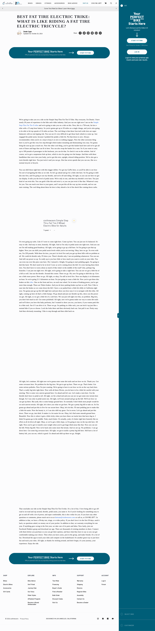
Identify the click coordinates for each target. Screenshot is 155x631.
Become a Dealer (82, 602)
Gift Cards (6, 592)
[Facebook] (107, 619)
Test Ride (55, 581)
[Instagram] (98, 619)
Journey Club (32, 588)
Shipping (80, 584)
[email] (100, 33)
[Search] (111, 3)
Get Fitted (31, 584)
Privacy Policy (24, 619)
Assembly (80, 595)
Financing (55, 584)
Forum (104, 584)
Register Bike (81, 592)
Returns (79, 588)
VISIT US (85, 3)
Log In (104, 581)
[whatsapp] (96, 33)
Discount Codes (57, 599)
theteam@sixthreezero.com (65, 517)
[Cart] (105, 3)
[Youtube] (112, 619)
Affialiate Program (34, 599)
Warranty (80, 581)
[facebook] (80, 33)
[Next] (116, 8)
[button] (47, 230)
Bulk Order (56, 595)
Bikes (5, 581)
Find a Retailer (57, 592)
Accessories (7, 588)
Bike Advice (32, 581)
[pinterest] (92, 33)
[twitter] (84, 33)
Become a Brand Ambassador (33, 603)
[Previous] (2, 8)
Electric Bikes (8, 584)
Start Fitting (85, 53)
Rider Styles (32, 595)
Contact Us (80, 599)
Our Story (31, 592)
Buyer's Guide (57, 588)
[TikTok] (102, 619)
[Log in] (116, 3)
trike (31, 282)
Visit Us (55, 602)
